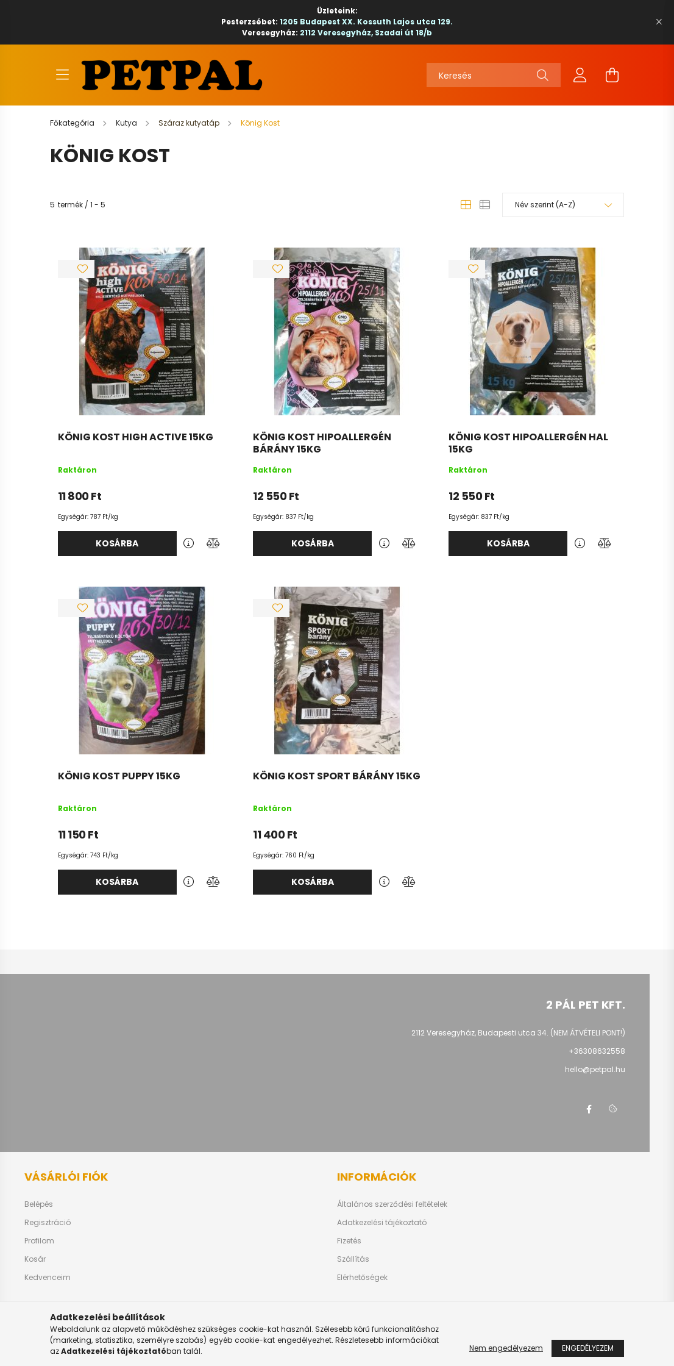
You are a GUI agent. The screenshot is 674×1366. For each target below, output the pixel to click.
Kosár (35, 1259)
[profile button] (580, 75)
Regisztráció (47, 1222)
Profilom (39, 1241)
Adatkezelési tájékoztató (382, 1222)
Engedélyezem (588, 1348)
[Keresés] (494, 75)
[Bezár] (659, 22)
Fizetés (349, 1241)
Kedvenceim (47, 1277)
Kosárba (117, 543)
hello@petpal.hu (595, 1069)
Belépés (38, 1204)
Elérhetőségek (362, 1277)
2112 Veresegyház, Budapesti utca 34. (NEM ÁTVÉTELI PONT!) (518, 1033)
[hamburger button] (62, 75)
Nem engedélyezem (506, 1348)
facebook (588, 1109)
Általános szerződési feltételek (392, 1204)
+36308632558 (597, 1051)
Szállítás (353, 1259)
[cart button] (612, 75)
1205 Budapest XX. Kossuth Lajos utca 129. (366, 21)
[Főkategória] (73, 123)
